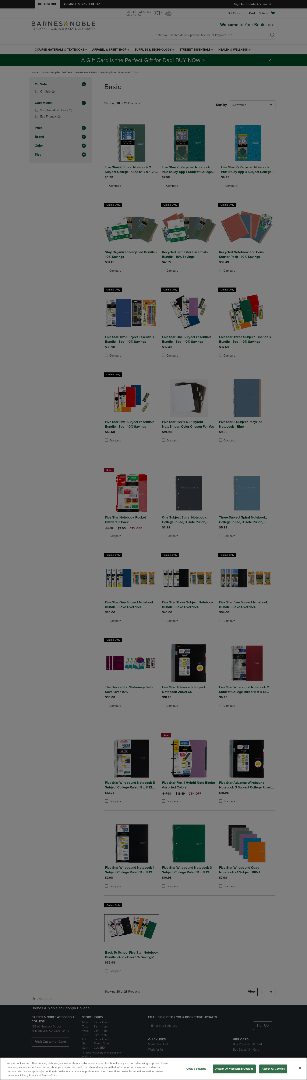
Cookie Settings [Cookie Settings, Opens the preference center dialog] (196, 1068)
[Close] (300, 1068)
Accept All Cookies (273, 1068)
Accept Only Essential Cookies (234, 1068)
